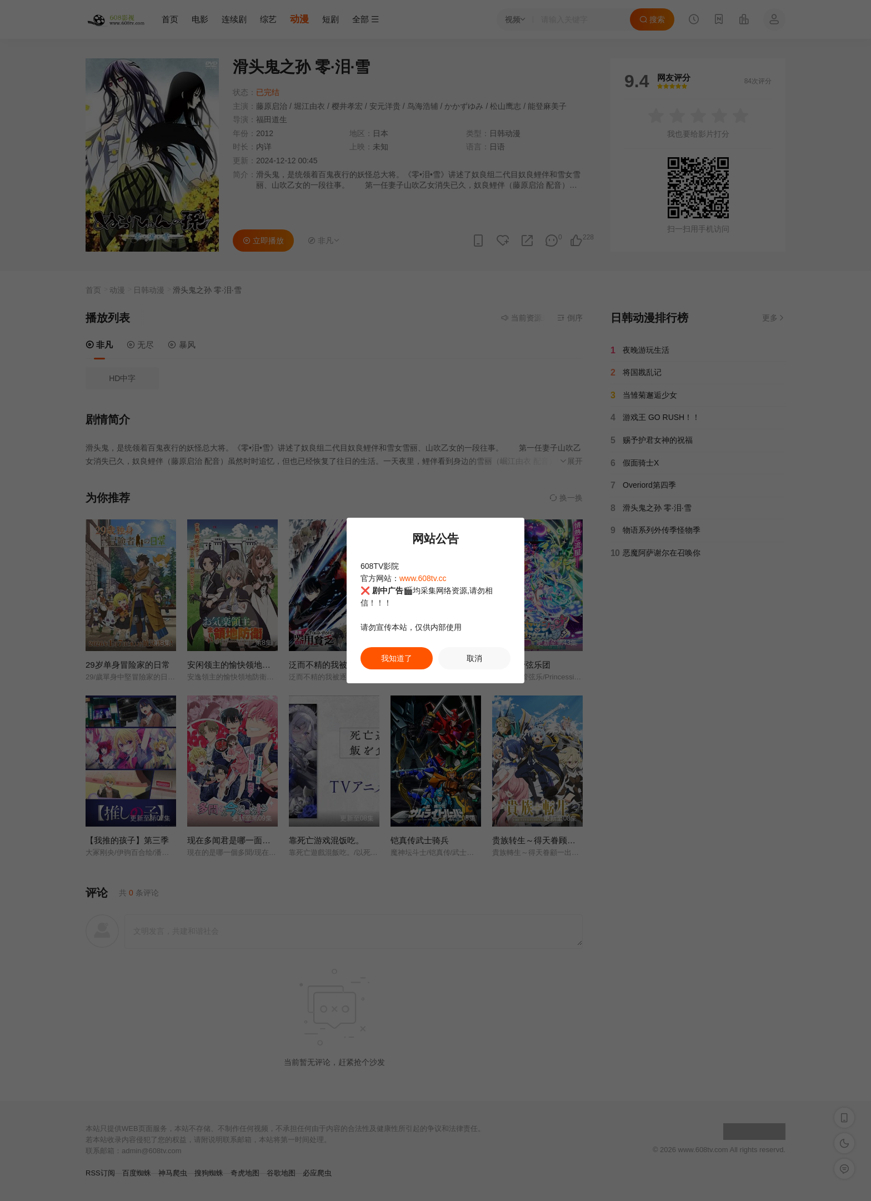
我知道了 (396, 658)
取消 (474, 658)
